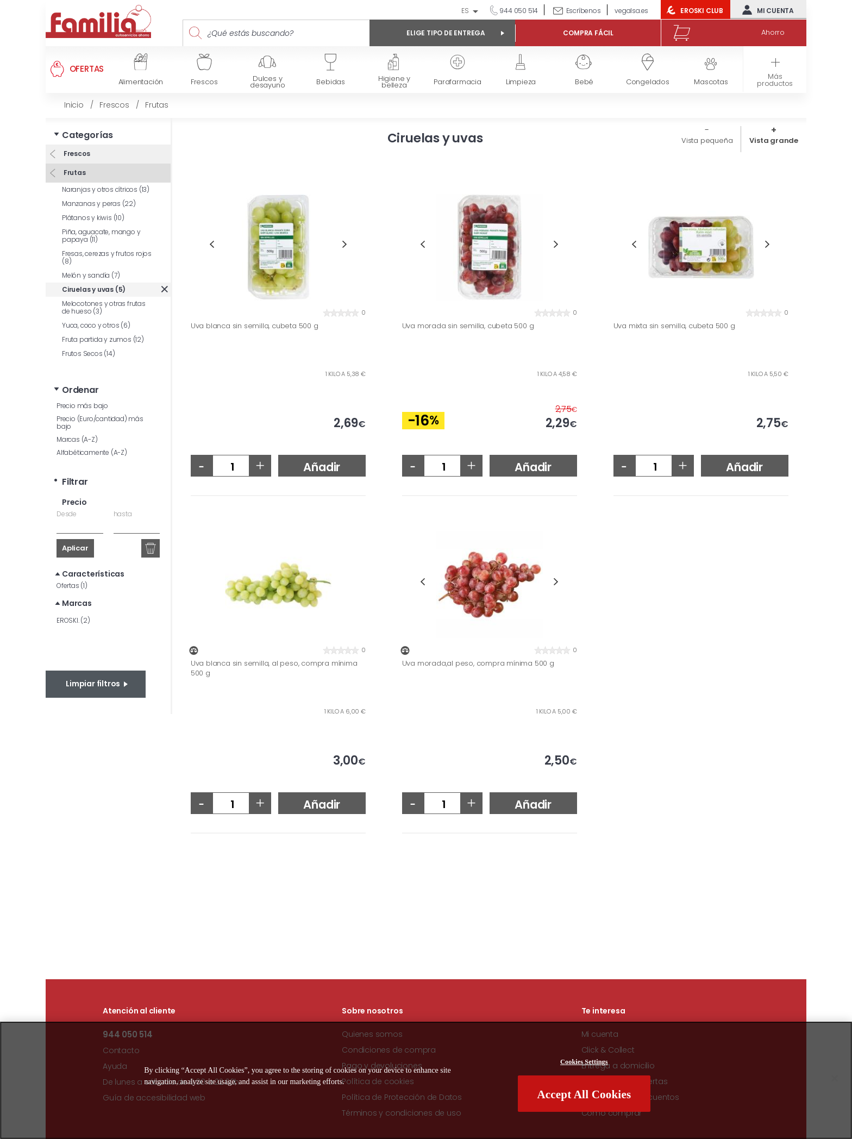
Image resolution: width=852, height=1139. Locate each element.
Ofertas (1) (72, 585)
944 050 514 (518, 10)
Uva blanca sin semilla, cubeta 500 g (254, 326)
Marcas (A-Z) (77, 439)
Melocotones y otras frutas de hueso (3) (104, 307)
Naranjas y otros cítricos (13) (105, 189)
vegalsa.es (631, 10)
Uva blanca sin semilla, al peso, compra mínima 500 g (274, 668)
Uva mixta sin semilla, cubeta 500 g (674, 326)
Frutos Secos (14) (88, 353)
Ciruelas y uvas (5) (94, 289)
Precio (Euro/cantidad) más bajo (100, 422)
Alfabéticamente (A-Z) (92, 452)
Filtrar (75, 481)
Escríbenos (583, 10)
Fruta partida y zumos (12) (103, 339)
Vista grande (773, 140)
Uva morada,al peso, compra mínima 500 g (478, 663)
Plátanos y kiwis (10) (93, 217)
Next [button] (345, 244)
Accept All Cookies (584, 1094)
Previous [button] (211, 244)
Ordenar (80, 390)
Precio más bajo (82, 405)
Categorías (87, 135)
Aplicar (75, 548)
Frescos (76, 153)
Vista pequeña (706, 140)
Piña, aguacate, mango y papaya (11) (101, 235)
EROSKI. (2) (73, 620)
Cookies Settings (584, 1062)
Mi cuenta (765, 10)
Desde (67, 513)
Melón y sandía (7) (91, 275)
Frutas (74, 172)
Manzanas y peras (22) (99, 203)
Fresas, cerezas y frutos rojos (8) (107, 257)
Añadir (321, 467)
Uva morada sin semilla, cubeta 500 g (468, 326)
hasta (123, 513)
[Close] (835, 1079)
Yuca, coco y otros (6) (96, 325)
